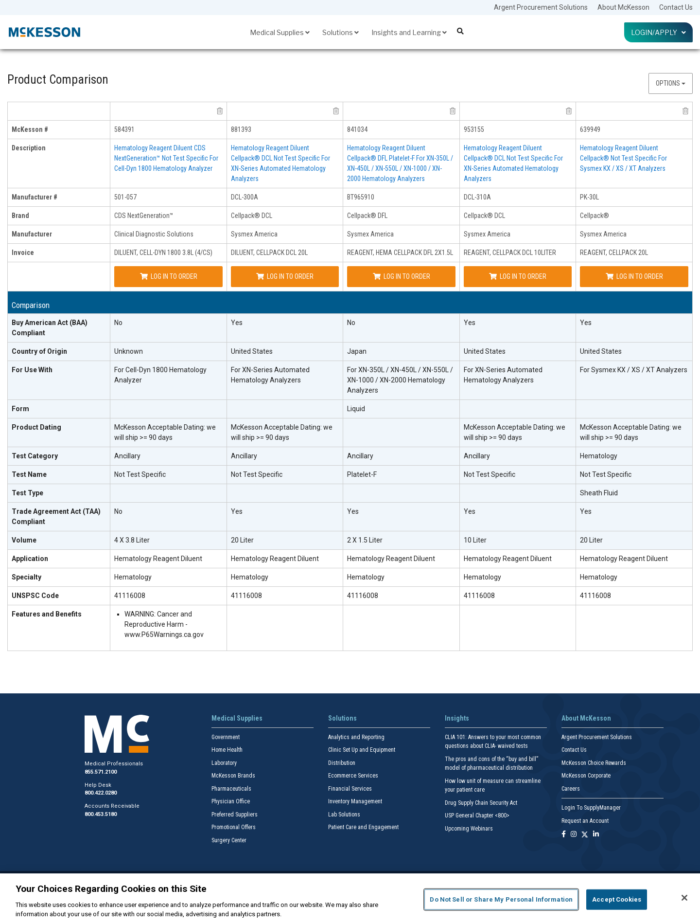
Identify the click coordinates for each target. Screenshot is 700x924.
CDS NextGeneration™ (144, 215)
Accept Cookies (616, 899)
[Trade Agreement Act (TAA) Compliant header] (59, 517)
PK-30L (589, 197)
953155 (474, 129)
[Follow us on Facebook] (563, 834)
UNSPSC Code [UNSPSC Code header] (35, 595)
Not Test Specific (140, 474)
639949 (590, 129)
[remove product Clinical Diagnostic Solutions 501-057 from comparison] (220, 111)
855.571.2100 (101, 772)
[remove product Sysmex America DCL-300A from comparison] (336, 111)
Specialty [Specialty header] (26, 577)
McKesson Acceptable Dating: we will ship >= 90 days (165, 432)
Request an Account (585, 820)
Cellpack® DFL (367, 215)
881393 (241, 129)
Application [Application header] (30, 558)
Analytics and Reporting (356, 737)
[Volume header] (59, 540)
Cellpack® (594, 215)
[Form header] (59, 409)
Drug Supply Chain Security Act (481, 802)
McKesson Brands (233, 775)
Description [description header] (29, 148)
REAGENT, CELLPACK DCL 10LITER (510, 252)
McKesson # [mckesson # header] (30, 129)
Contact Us (676, 7)
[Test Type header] (59, 493)
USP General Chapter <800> (477, 815)
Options (670, 83)
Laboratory (224, 763)
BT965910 (360, 197)
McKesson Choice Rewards (593, 763)
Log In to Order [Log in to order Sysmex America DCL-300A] (285, 276)
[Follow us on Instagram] (574, 834)
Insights (457, 718)
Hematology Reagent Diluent (158, 558)
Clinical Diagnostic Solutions (153, 234)
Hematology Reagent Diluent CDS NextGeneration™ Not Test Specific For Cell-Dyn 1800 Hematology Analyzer (166, 158)
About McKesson (623, 7)
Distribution (341, 763)
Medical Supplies (280, 32)
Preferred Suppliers (234, 814)
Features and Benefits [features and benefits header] (47, 614)
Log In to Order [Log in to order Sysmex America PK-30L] (634, 276)
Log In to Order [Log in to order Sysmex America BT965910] (401, 276)
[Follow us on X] (584, 834)
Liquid (356, 409)
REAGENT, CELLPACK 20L (614, 252)
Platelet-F (362, 474)
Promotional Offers (233, 827)
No (118, 322)
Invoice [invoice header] (23, 252)
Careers (570, 788)
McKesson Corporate (586, 775)
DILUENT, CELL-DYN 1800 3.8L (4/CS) (163, 252)
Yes (237, 322)
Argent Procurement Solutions (541, 7)
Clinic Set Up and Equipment (361, 749)
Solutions (340, 32)
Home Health (227, 749)
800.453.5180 (101, 814)
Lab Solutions (344, 814)
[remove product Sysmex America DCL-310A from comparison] (569, 111)
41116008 (129, 595)
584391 (124, 129)
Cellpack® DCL (251, 215)
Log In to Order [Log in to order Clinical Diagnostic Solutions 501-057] (168, 276)
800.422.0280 (101, 793)
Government (225, 737)
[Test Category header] (59, 456)
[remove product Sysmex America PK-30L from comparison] (685, 111)
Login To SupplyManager (591, 807)
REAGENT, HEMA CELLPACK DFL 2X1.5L (400, 252)
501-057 (125, 197)
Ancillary (127, 456)
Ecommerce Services (353, 775)
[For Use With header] (59, 380)
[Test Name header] (59, 475)
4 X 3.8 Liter (132, 540)
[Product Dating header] (59, 432)
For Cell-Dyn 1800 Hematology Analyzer (160, 375)
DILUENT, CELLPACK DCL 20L (269, 252)
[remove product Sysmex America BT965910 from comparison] (452, 111)
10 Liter (475, 540)
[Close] (684, 897)
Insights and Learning (409, 32)
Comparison (31, 305)
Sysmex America (254, 234)
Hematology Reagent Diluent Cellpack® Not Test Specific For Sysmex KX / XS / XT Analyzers (623, 158)
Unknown (128, 351)
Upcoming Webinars (469, 828)
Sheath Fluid (599, 493)
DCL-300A (244, 197)
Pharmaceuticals (231, 788)
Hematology (598, 456)
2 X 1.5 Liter (365, 540)
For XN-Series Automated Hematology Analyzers (270, 375)
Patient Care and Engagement (363, 827)
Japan (357, 351)
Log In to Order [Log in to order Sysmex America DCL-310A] (517, 276)
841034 (357, 129)
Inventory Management (355, 801)
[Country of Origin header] (59, 352)
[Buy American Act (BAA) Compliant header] (59, 328)
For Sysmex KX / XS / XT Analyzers (633, 370)
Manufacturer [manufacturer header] (32, 234)
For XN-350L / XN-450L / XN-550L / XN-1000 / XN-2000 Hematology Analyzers (400, 380)
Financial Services (350, 788)
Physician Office (230, 801)
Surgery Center (228, 840)
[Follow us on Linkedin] (596, 834)
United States (252, 351)
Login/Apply (658, 32)
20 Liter (242, 540)
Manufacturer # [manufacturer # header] (34, 197)
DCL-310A (477, 197)
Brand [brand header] (20, 215)
